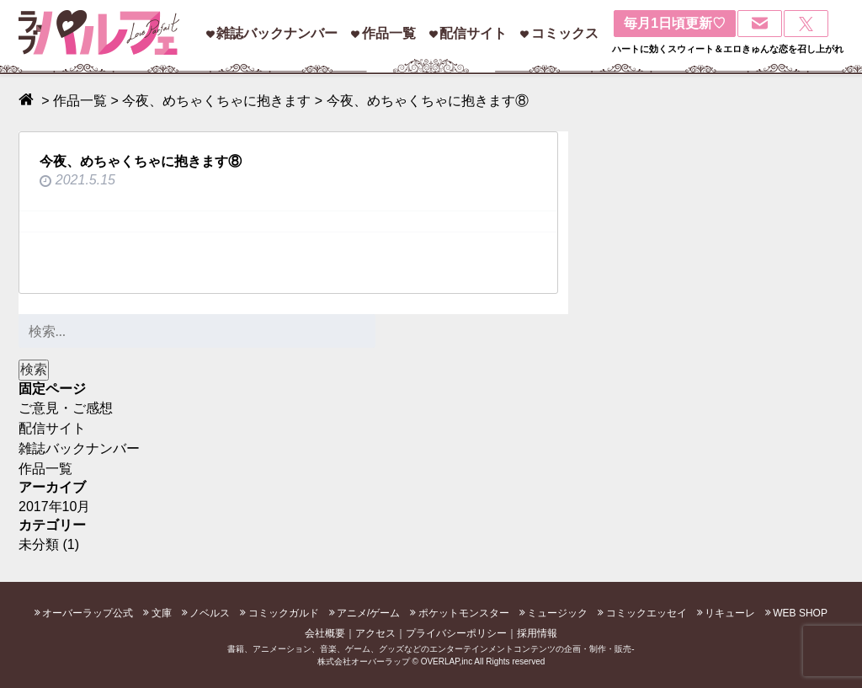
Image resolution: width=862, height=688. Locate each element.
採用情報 (537, 633)
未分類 (39, 544)
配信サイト (473, 33)
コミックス (565, 33)
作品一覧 (389, 33)
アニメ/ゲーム (368, 613)
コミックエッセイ (646, 613)
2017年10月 (54, 506)
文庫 (162, 613)
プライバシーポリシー (456, 633)
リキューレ (730, 613)
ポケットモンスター (463, 613)
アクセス (375, 633)
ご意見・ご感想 (66, 408)
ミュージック (557, 613)
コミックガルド (283, 613)
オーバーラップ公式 (87, 613)
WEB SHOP (800, 613)
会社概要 (325, 633)
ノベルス (209, 613)
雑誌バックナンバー (277, 33)
